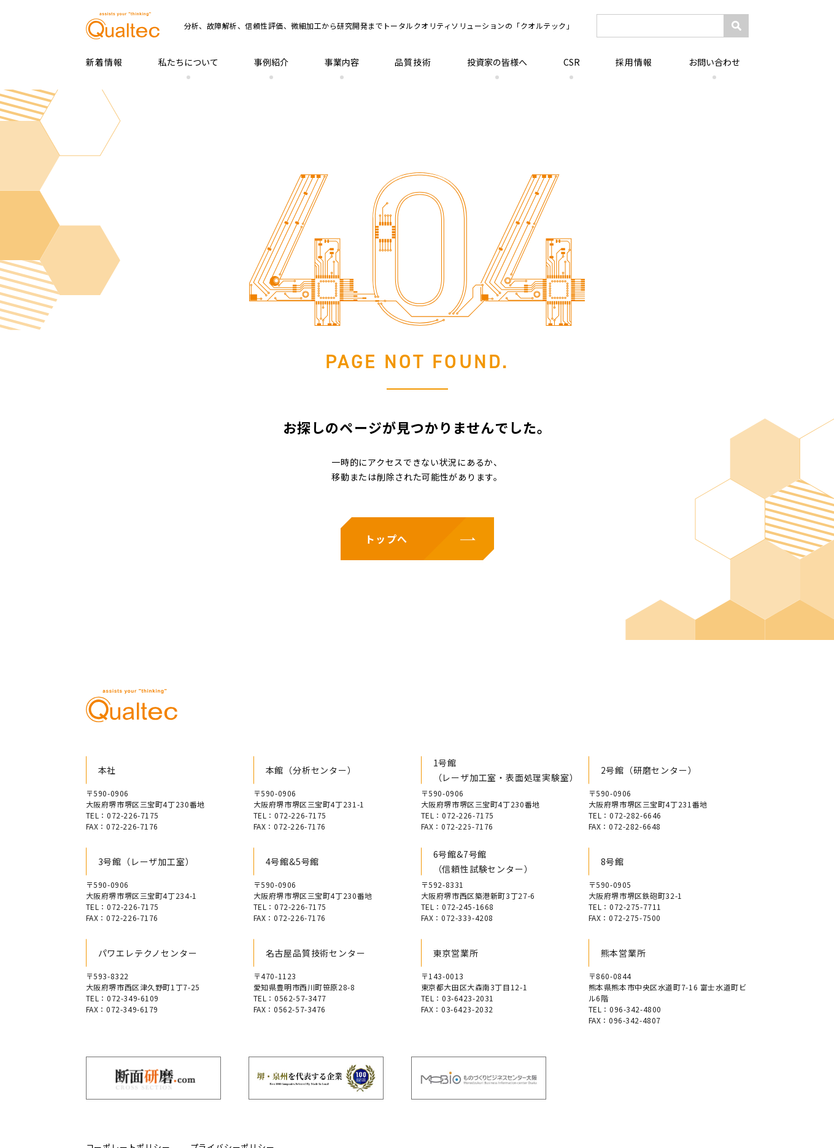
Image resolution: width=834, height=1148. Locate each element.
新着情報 (104, 62)
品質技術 (413, 62)
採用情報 (634, 62)
